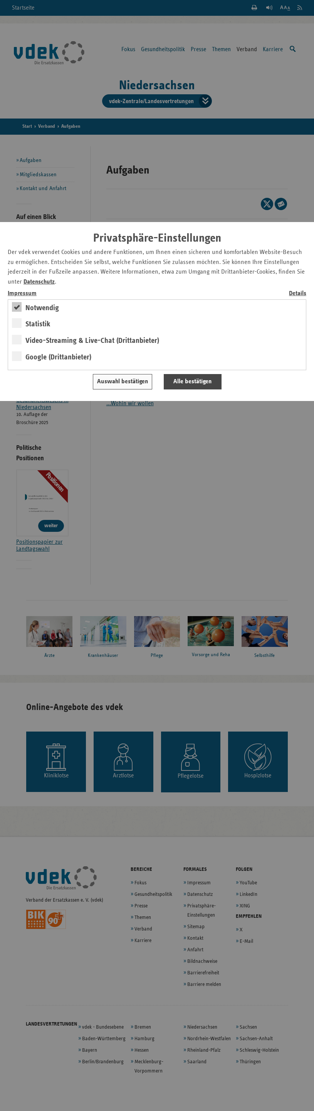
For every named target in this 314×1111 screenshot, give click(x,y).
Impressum (22, 293)
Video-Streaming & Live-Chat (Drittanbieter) (92, 340)
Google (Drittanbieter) (58, 357)
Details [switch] (297, 293)
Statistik (37, 324)
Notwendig (42, 308)
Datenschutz (39, 282)
